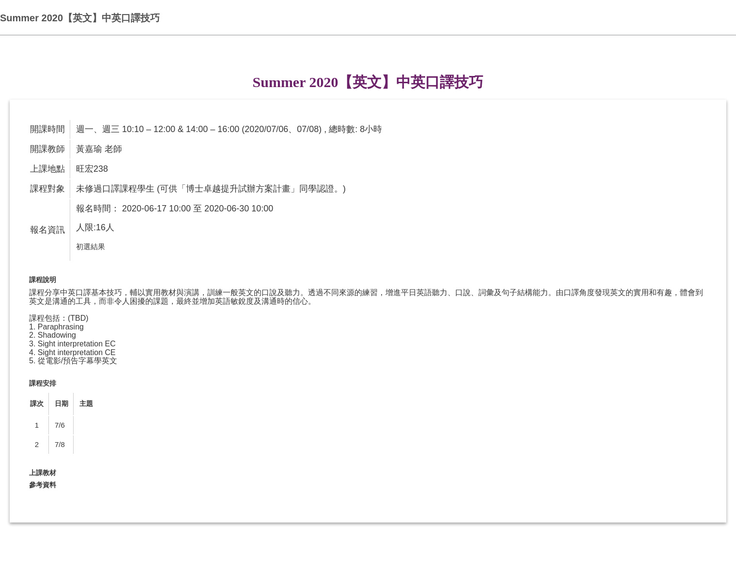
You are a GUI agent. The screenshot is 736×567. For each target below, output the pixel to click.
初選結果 (90, 246)
